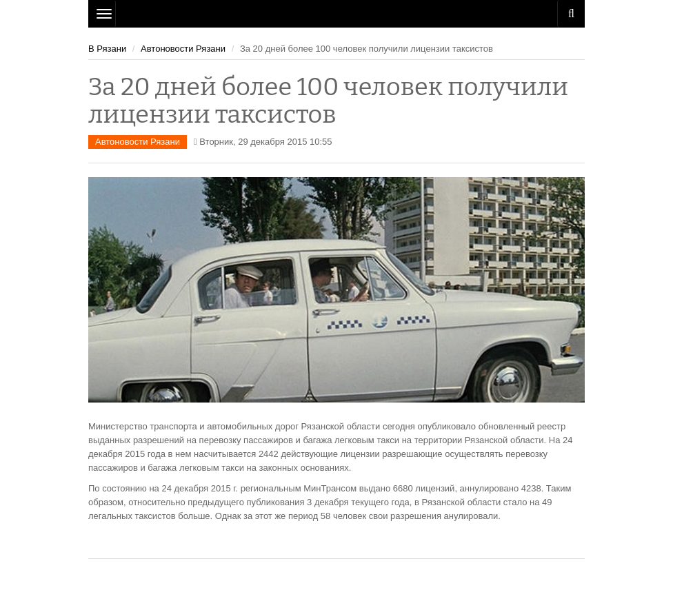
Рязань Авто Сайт (336, 14)
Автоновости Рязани (183, 48)
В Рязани (107, 48)
